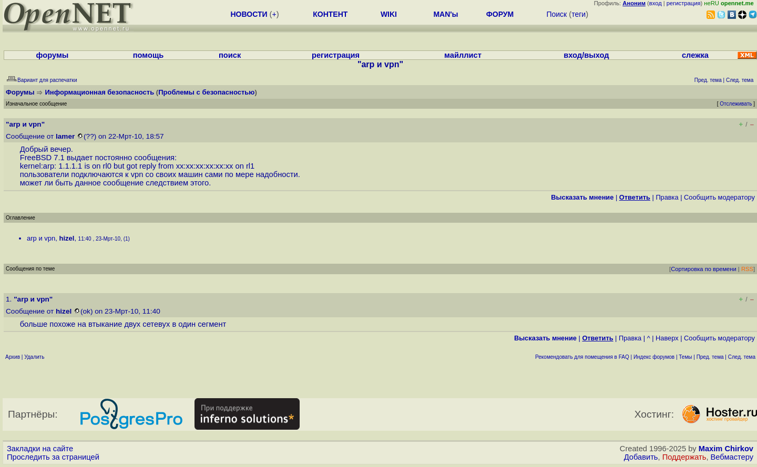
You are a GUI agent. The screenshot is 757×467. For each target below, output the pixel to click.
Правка (667, 197)
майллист (463, 55)
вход (655, 3)
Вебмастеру (732, 457)
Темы (685, 357)
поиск (230, 55)
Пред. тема (710, 357)
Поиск (556, 14)
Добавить (641, 457)
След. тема (741, 357)
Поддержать (684, 457)
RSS (747, 269)
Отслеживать (736, 104)
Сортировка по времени (703, 269)
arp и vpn (41, 238)
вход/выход (586, 55)
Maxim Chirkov (726, 448)
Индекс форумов (653, 357)
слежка (695, 55)
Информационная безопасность (100, 92)
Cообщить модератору (719, 197)
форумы (52, 55)
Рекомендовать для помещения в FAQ (582, 357)
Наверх (667, 338)
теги (578, 14)
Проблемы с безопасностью (206, 92)
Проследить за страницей (53, 457)
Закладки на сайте (40, 448)
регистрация (684, 3)
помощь (148, 55)
